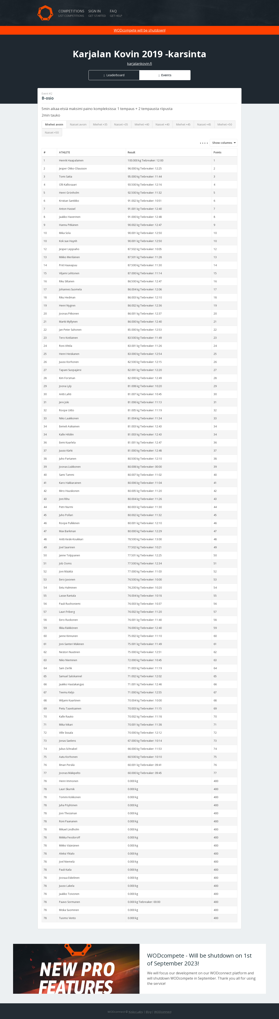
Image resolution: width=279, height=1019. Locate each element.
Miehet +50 (225, 124)
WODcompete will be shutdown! (139, 30)
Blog (148, 1012)
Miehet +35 (100, 124)
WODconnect (163, 1012)
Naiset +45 (204, 124)
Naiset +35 (121, 124)
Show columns (221, 143)
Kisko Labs (136, 1012)
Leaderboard (115, 75)
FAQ (116, 13)
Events (166, 75)
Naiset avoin (78, 124)
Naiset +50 (52, 132)
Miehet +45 (183, 124)
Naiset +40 (162, 124)
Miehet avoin (54, 124)
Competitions (71, 13)
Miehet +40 (142, 124)
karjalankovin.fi (139, 63)
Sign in (97, 13)
